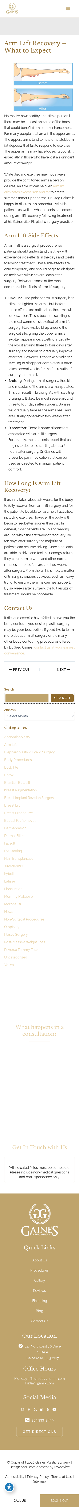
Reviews (39, 1291)
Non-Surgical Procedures (24, 919)
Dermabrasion (15, 828)
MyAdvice (62, 1467)
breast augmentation (20, 790)
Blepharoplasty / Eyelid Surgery (29, 752)
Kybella (10, 874)
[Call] (39, 1420)
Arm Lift (10, 745)
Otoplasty (11, 927)
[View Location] (22, 1345)
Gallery (39, 1281)
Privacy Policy (38, 1477)
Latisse (9, 881)
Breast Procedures (18, 813)
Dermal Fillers (14, 836)
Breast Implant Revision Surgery (29, 798)
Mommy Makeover (19, 897)
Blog (39, 1311)
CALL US (20, 1500)
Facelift (9, 843)
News (8, 912)
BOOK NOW (59, 1500)
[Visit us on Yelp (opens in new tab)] (48, 1409)
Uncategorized (15, 957)
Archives (10, 709)
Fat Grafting (13, 851)
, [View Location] (43, 1352)
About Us (39, 1260)
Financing (39, 1301)
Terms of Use (61, 1477)
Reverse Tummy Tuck (21, 950)
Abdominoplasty (17, 737)
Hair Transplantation (19, 859)
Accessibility (14, 1477)
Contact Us (39, 1321)
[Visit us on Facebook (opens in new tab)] (29, 1409)
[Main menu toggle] (68, 8)
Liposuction (13, 889)
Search (9, 689)
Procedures (39, 1270)
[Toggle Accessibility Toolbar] (9, 1487)
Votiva (9, 965)
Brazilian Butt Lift (17, 783)
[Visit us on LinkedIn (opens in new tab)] (42, 1409)
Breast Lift (12, 805)
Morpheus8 (13, 904)
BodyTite (11, 767)
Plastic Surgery (16, 935)
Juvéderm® (13, 866)
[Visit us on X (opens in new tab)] (35, 1409)
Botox (8, 775)
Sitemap (39, 1481)
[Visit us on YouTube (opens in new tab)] (54, 1409)
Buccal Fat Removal (19, 821)
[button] (39, 1085)
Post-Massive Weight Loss (24, 942)
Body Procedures (18, 760)
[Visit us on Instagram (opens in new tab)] (23, 1409)
